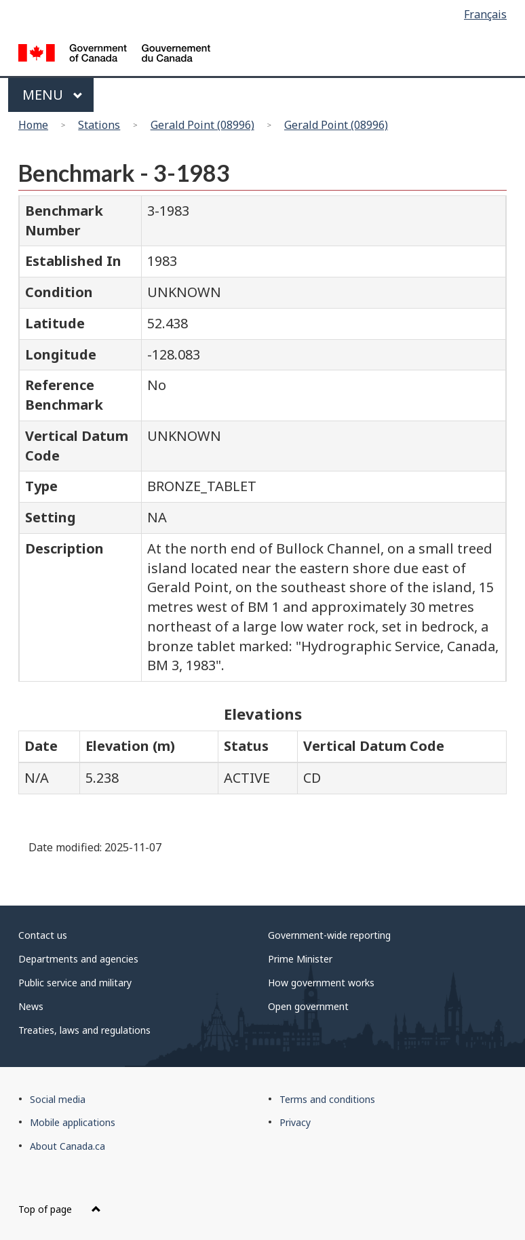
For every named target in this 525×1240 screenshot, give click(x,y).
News (30, 1006)
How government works (321, 982)
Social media (57, 1099)
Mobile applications (72, 1122)
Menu (52, 94)
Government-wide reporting (329, 935)
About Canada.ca (67, 1146)
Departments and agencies (78, 958)
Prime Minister (300, 958)
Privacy (295, 1122)
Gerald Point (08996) (202, 124)
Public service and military (75, 982)
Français (485, 14)
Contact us (42, 935)
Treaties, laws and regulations (84, 1030)
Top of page (59, 1209)
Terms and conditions (327, 1099)
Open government (308, 1006)
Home (33, 124)
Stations (99, 124)
